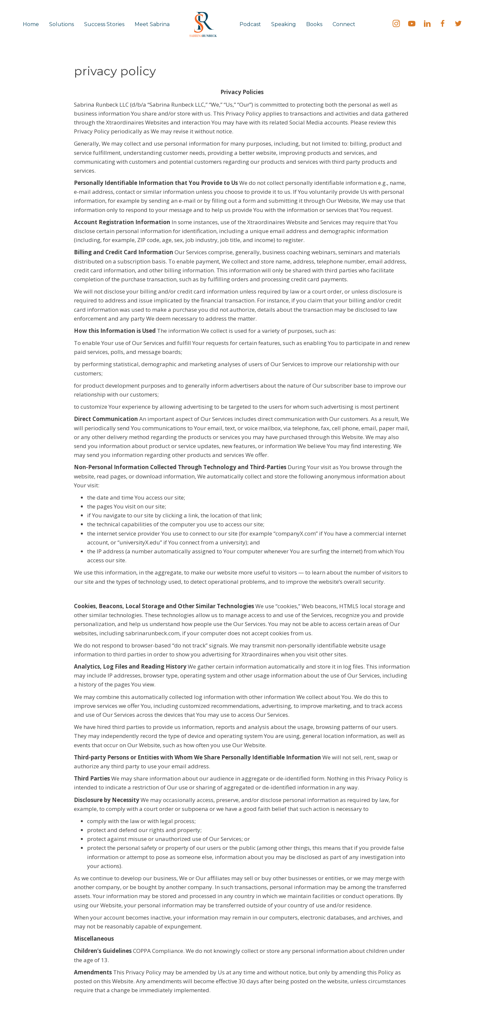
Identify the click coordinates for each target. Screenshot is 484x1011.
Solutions (61, 24)
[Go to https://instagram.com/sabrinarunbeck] (396, 24)
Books (314, 24)
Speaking (283, 24)
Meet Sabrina (152, 24)
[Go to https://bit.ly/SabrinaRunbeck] (411, 24)
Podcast (250, 24)
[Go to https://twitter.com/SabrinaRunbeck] (458, 24)
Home (31, 24)
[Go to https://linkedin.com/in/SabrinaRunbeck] (427, 24)
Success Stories (104, 24)
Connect (344, 24)
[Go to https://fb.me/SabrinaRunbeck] (442, 24)
